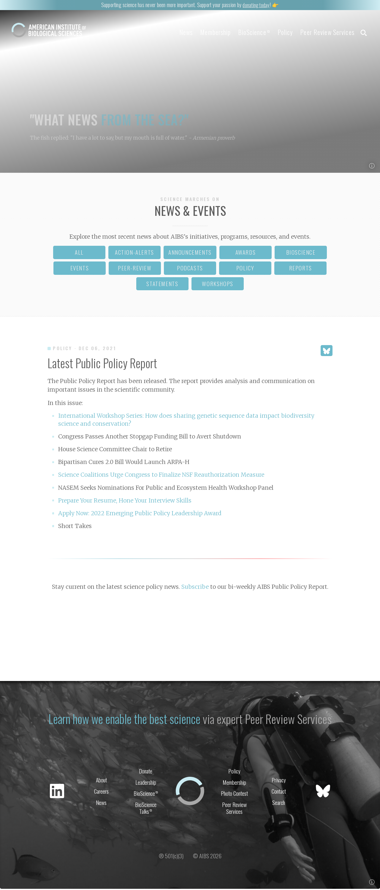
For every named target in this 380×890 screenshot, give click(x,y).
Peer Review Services (325, 32)
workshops (217, 284)
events (79, 269)
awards (245, 253)
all (79, 253)
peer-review (135, 269)
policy (245, 269)
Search (278, 803)
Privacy (279, 780)
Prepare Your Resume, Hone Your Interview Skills (124, 501)
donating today (256, 5)
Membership (207, 32)
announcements (190, 253)
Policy (281, 32)
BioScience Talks (145, 809)
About (101, 780)
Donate (145, 771)
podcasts (190, 269)
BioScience (248, 32)
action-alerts (134, 253)
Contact (279, 792)
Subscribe (195, 587)
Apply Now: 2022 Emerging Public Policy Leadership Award (139, 514)
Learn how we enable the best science (124, 719)
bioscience (301, 253)
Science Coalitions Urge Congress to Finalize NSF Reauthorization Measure (161, 475)
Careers (101, 792)
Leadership (145, 783)
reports (300, 269)
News (175, 32)
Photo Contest (234, 794)
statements (162, 284)
